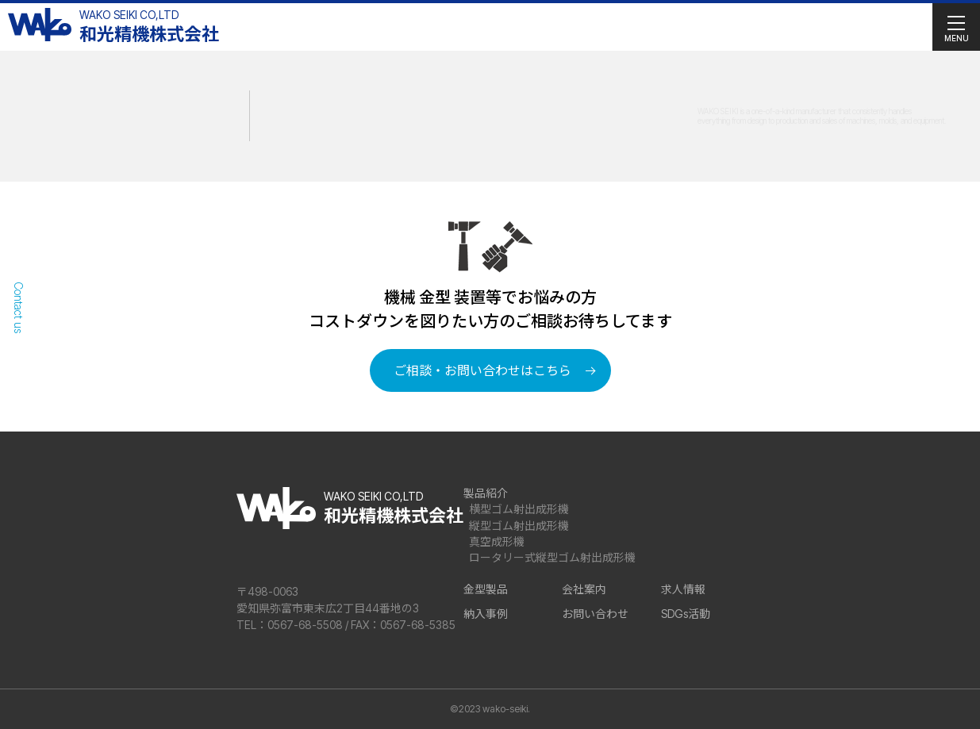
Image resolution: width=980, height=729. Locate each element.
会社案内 (584, 589)
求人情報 (683, 589)
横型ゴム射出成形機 (519, 509)
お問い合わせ (595, 613)
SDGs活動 (685, 613)
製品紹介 (485, 493)
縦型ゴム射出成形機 (519, 525)
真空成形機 (497, 541)
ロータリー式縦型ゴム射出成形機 (552, 557)
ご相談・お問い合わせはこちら (482, 370)
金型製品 (485, 589)
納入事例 (485, 613)
